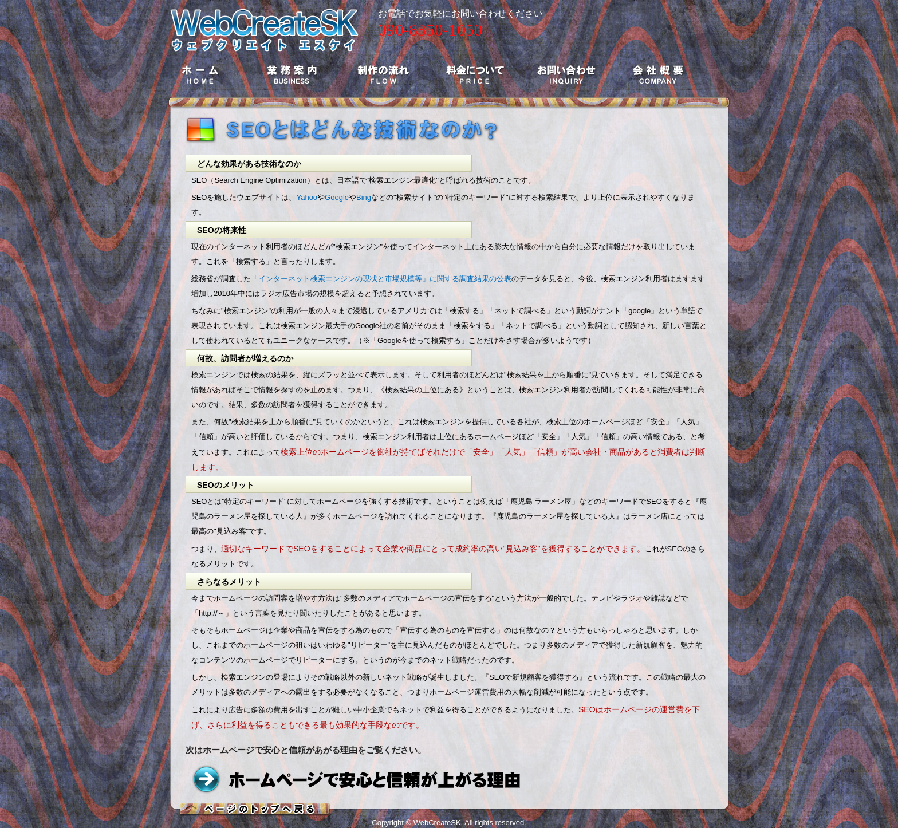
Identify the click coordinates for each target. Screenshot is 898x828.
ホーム (199, 74)
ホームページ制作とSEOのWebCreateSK (264, 26)
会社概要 (658, 74)
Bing (363, 197)
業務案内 (291, 74)
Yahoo (306, 197)
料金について (474, 74)
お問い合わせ (566, 74)
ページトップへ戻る (255, 809)
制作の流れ (383, 74)
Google (337, 197)
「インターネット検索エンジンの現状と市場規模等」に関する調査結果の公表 (381, 278)
